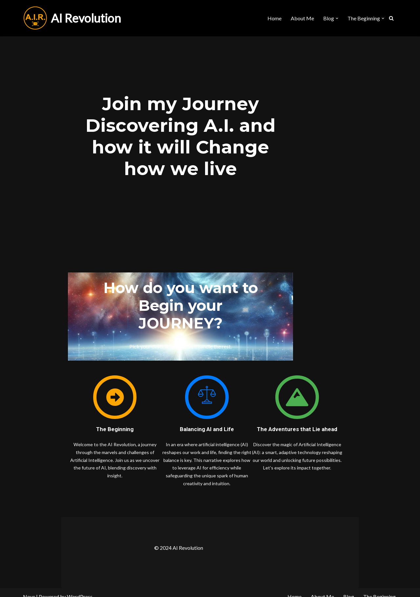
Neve (29, 589)
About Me (302, 18)
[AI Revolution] (72, 18)
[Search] (391, 18)
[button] (337, 18)
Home (274, 18)
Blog (348, 589)
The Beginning (379, 589)
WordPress (80, 589)
